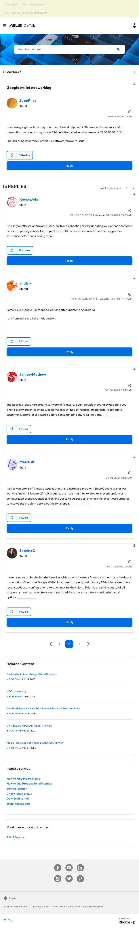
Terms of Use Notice (15, 906)
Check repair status (19, 794)
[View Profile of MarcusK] (27, 462)
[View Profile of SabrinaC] (27, 550)
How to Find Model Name (23, 779)
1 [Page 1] (59, 644)
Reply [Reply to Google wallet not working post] (69, 166)
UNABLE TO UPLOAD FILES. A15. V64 (29, 725)
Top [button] (10, 920)
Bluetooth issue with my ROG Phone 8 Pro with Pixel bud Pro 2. (43, 708)
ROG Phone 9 (16, 679)
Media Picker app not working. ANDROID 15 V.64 (35, 743)
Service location (17, 789)
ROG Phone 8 (16, 696)
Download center (18, 798)
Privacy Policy (41, 906)
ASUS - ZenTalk (22, 25)
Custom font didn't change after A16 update (32, 674)
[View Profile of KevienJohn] (29, 199)
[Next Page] (88, 644)
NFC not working (16, 691)
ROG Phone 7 (13, 72)
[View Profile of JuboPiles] (27, 100)
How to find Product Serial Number (29, 783)
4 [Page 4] (79, 644)
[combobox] (69, 49)
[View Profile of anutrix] (25, 283)
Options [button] (134, 72)
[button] (11, 155)
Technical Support (18, 804)
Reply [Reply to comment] (69, 261)
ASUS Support (16, 837)
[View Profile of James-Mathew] (32, 374)
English (13, 898)
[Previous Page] (51, 644)
